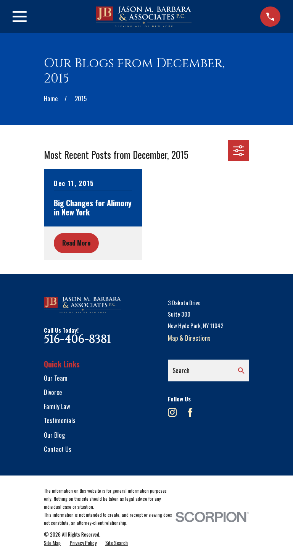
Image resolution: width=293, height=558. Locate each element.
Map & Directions (189, 338)
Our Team (56, 378)
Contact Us (57, 449)
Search (181, 370)
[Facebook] (190, 412)
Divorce (53, 392)
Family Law (57, 406)
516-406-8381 (77, 339)
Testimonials (60, 420)
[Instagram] (172, 412)
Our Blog (54, 435)
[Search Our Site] (241, 370)
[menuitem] (52, 542)
